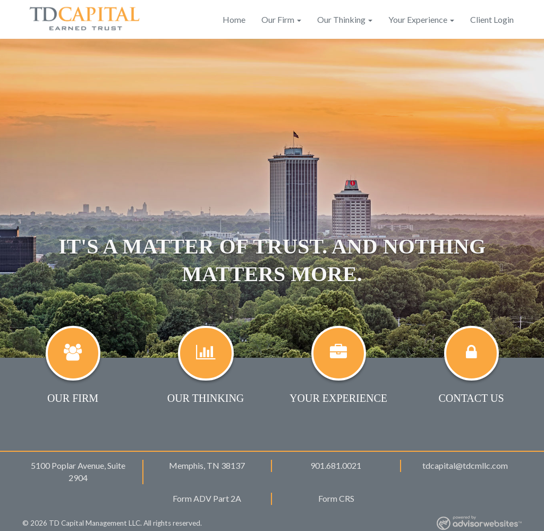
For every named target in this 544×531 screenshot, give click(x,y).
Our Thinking (341, 19)
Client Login (492, 19)
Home (234, 19)
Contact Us (471, 398)
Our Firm (277, 19)
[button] (41, 198)
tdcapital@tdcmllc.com (465, 465)
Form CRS (336, 498)
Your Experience (417, 19)
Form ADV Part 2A (207, 498)
